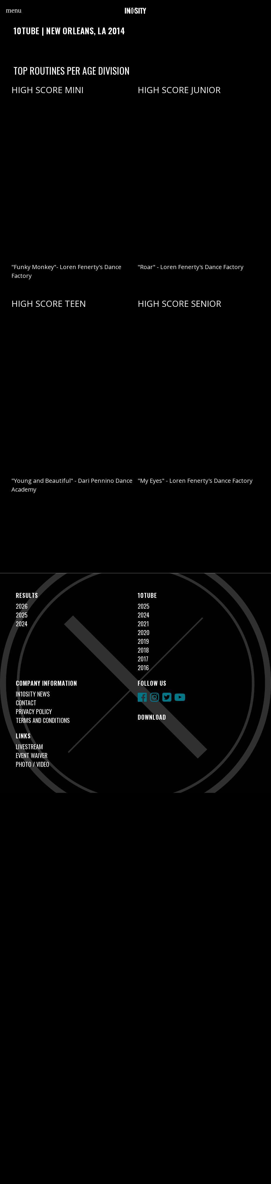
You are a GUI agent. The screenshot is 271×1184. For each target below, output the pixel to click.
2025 (22, 614)
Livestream (29, 746)
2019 (143, 641)
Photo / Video (32, 764)
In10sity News (33, 693)
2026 (22, 606)
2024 (22, 623)
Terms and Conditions (43, 720)
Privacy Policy (34, 711)
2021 (143, 623)
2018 (143, 650)
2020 (143, 632)
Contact (26, 702)
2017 (143, 658)
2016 (143, 667)
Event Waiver (31, 755)
